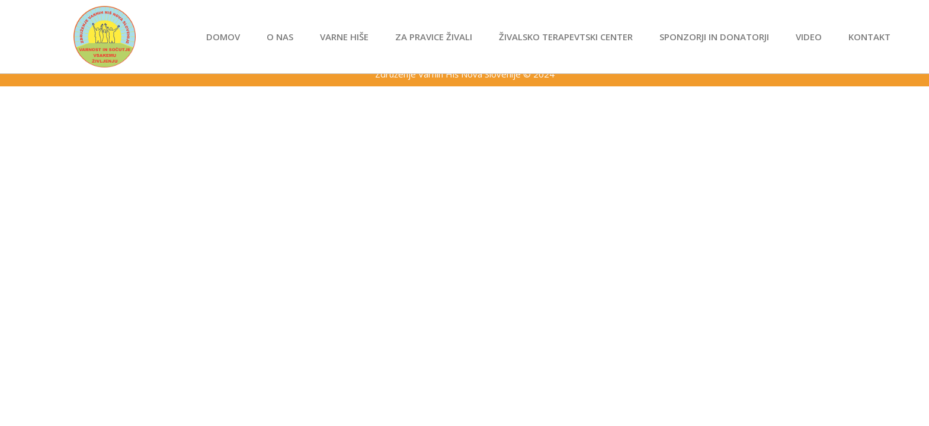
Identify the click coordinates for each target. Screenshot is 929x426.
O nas (280, 37)
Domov (223, 37)
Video (809, 37)
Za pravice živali (433, 37)
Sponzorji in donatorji (714, 37)
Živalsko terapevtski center (566, 37)
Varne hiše (344, 37)
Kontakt (869, 37)
